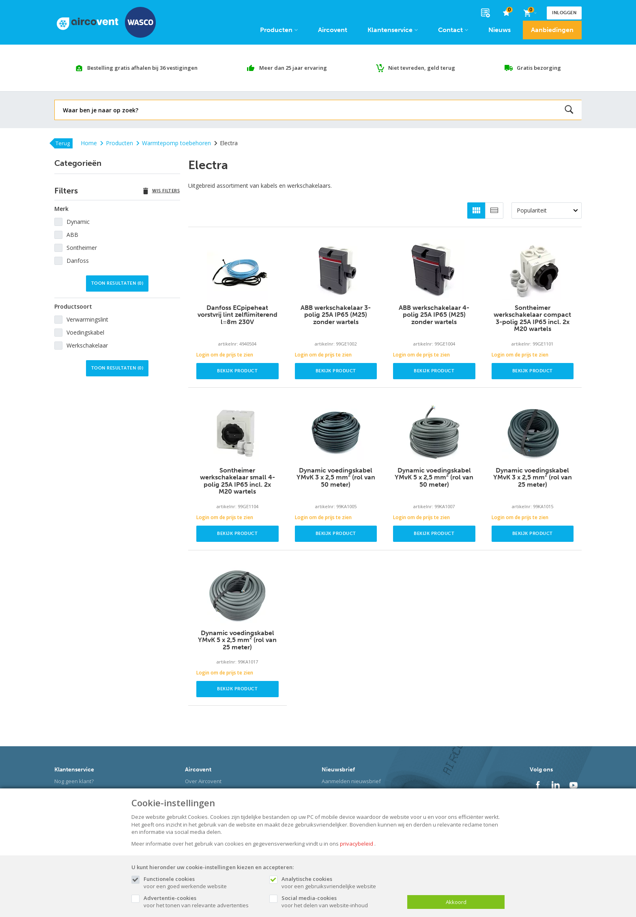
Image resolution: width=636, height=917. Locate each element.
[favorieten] (506, 13)
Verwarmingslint (87, 319)
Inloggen (564, 12)
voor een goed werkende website (202, 882)
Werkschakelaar (87, 345)
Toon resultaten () (117, 283)
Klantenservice (392, 30)
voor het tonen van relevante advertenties (202, 901)
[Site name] (106, 22)
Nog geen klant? (74, 781)
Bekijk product (237, 371)
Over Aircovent (203, 781)
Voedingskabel (85, 332)
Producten (279, 30)
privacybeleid (356, 843)
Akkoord (456, 902)
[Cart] (530, 13)
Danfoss (78, 260)
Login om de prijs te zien (224, 354)
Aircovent (332, 30)
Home (89, 143)
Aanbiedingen (552, 30)
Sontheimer (82, 247)
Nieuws (499, 30)
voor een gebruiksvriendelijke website (340, 882)
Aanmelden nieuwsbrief (351, 781)
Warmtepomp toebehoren (173, 143)
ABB (72, 234)
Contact (453, 30)
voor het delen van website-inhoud (340, 901)
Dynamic (78, 221)
